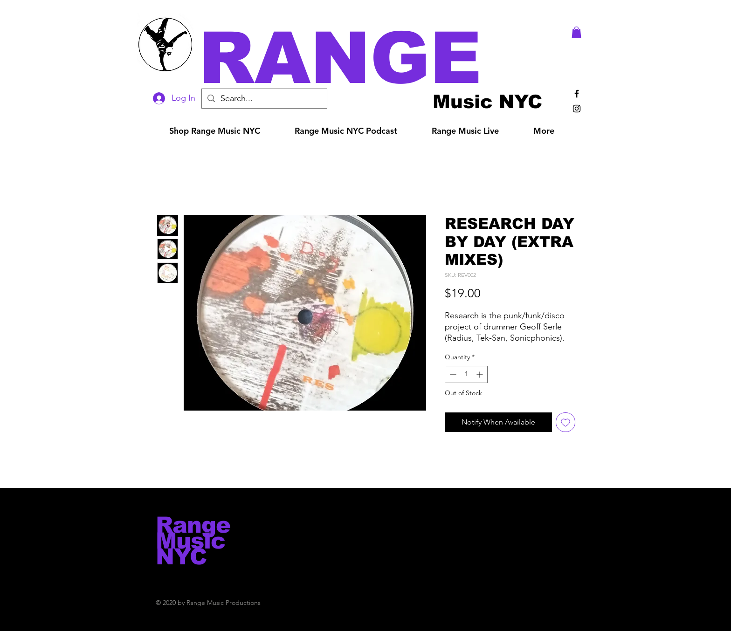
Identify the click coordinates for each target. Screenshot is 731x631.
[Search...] (264, 98)
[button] (379, 58)
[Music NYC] (487, 101)
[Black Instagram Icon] (577, 108)
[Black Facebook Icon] (577, 94)
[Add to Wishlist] (565, 422)
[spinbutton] (466, 374)
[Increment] (480, 374)
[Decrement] (452, 374)
